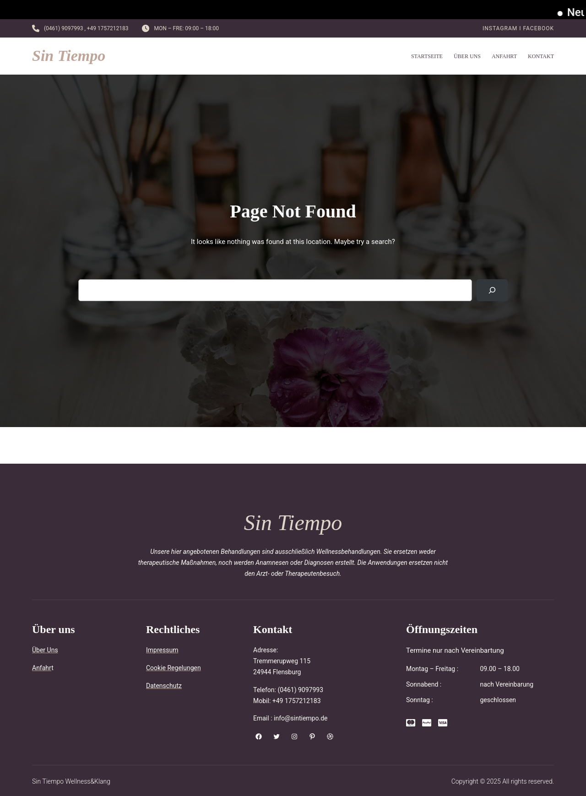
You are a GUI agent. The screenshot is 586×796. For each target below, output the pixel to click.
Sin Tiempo (68, 55)
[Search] (492, 290)
